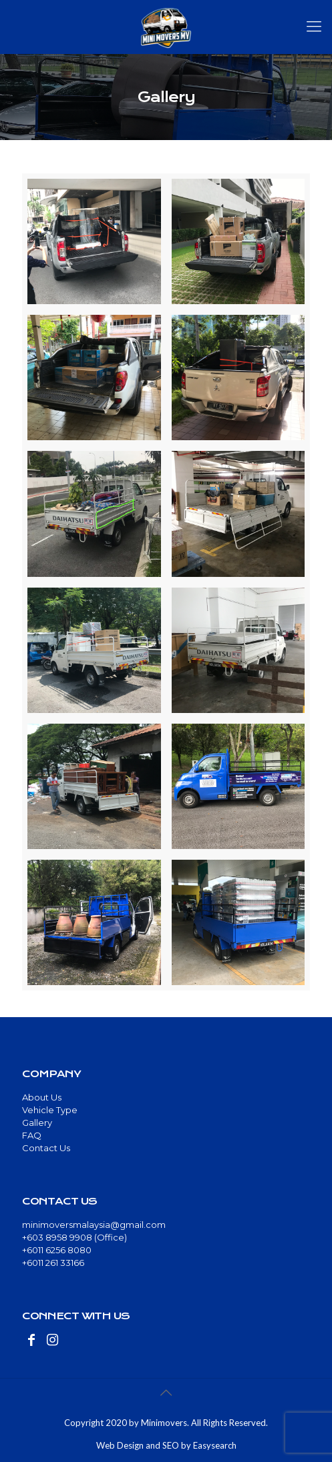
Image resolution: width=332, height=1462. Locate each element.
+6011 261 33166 (53, 1262)
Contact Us (46, 1148)
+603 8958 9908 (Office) (74, 1237)
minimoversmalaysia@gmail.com (94, 1224)
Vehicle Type (49, 1110)
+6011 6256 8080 (57, 1250)
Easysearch (214, 1445)
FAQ (31, 1135)
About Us (41, 1097)
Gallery (37, 1122)
